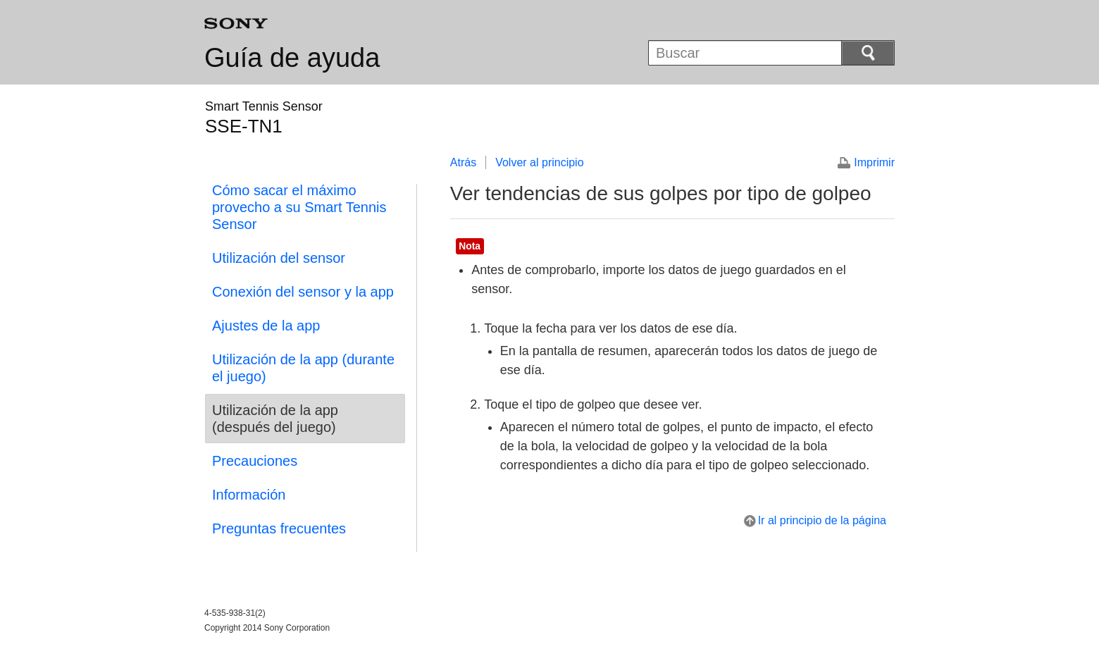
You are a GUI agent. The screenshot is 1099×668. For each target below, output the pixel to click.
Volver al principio (539, 162)
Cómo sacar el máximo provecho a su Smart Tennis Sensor (299, 207)
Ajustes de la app (266, 325)
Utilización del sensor (278, 258)
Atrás (463, 162)
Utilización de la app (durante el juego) (303, 368)
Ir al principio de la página (822, 520)
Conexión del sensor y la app (303, 291)
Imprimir (874, 162)
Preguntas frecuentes (279, 528)
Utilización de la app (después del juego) (275, 418)
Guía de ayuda (292, 57)
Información (249, 494)
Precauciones (254, 461)
